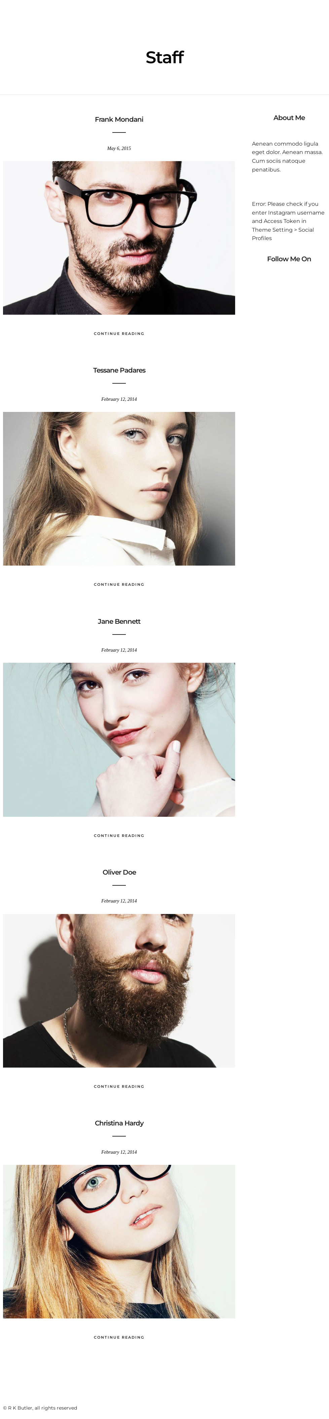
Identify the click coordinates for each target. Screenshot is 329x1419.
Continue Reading (119, 333)
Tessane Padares (119, 370)
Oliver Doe (119, 872)
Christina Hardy (119, 1123)
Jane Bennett (119, 621)
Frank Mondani (119, 119)
